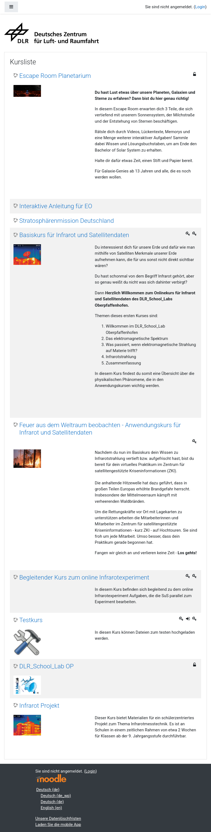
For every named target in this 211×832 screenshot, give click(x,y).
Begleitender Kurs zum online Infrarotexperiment (84, 577)
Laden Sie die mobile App (58, 824)
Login (200, 6)
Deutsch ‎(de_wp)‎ (56, 795)
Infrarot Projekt (39, 705)
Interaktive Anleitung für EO (55, 206)
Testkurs (31, 620)
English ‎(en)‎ (51, 807)
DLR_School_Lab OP (46, 666)
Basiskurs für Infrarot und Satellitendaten (74, 234)
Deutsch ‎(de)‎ (47, 789)
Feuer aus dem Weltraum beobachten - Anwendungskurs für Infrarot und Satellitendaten (100, 428)
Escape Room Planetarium (55, 75)
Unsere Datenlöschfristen (58, 818)
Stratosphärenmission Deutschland (66, 220)
